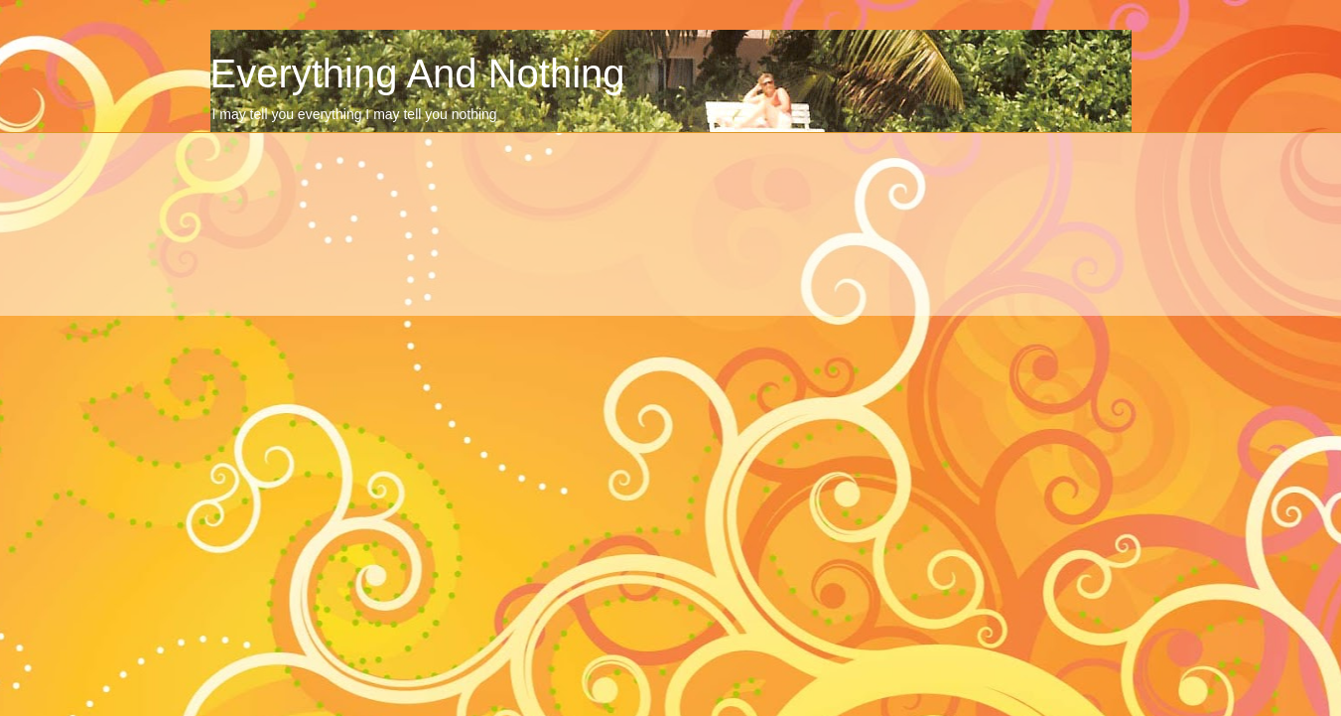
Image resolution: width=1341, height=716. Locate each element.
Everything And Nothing (417, 73)
